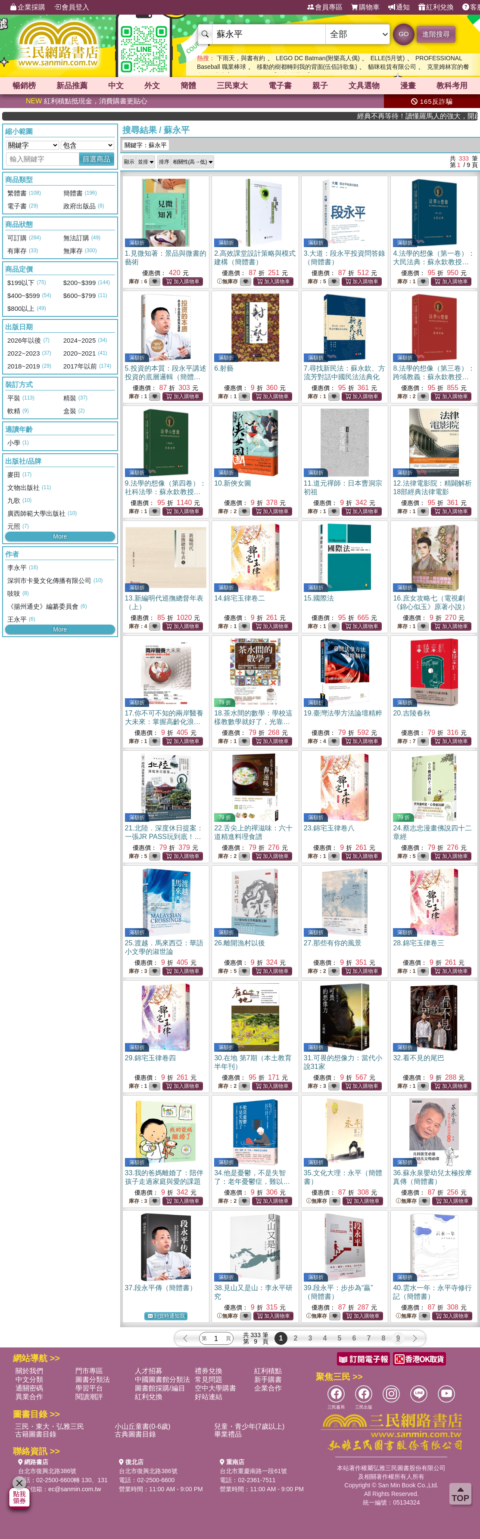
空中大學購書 (215, 1388)
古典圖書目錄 (135, 1434)
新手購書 (268, 1379)
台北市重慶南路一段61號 (253, 1471)
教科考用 (452, 85)
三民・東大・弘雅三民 (49, 1426)
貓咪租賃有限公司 (392, 66)
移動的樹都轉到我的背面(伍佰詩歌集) (307, 66)
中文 (116, 85)
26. (239, 943)
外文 (152, 85)
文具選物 (364, 85)
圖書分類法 (92, 1379)
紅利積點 (268, 1371)
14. (239, 598)
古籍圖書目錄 (35, 1434)
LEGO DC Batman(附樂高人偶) (317, 58)
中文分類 (29, 1379)
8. (433, 377)
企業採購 (27, 7)
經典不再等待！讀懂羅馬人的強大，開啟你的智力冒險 (441, 116)
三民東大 (232, 85)
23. (329, 828)
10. (232, 483)
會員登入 (71, 7)
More (60, 536)
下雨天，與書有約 (241, 58)
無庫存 (227, 281)
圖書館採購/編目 (160, 1388)
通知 (399, 7)
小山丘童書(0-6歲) (143, 1426)
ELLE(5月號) (388, 58)
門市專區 (89, 1371)
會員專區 (325, 7)
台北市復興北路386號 (47, 1471)
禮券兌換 (208, 1371)
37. (160, 1287)
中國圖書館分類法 (162, 1379)
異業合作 (29, 1396)
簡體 (188, 85)
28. (418, 943)
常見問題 (208, 1379)
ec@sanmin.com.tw (74, 1489)
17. (164, 721)
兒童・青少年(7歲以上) (249, 1426)
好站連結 (208, 1396)
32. (418, 1058)
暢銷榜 (24, 85)
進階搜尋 (436, 34)
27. (333, 943)
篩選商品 (96, 159)
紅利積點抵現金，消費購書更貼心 (86, 101)
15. (319, 598)
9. (165, 492)
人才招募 (148, 1371)
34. (252, 1181)
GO (403, 33)
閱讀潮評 (89, 1396)
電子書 (280, 85)
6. (224, 368)
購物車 (365, 7)
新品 (71, 85)
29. (150, 1058)
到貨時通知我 (166, 1316)
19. (343, 713)
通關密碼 (29, 1388)
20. (411, 713)
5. (165, 377)
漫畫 (408, 85)
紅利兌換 (436, 7)
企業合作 (268, 1388)
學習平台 (89, 1388)
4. (433, 262)
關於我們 (29, 1371)
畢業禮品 (228, 1434)
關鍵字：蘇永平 (146, 145)
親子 (320, 85)
